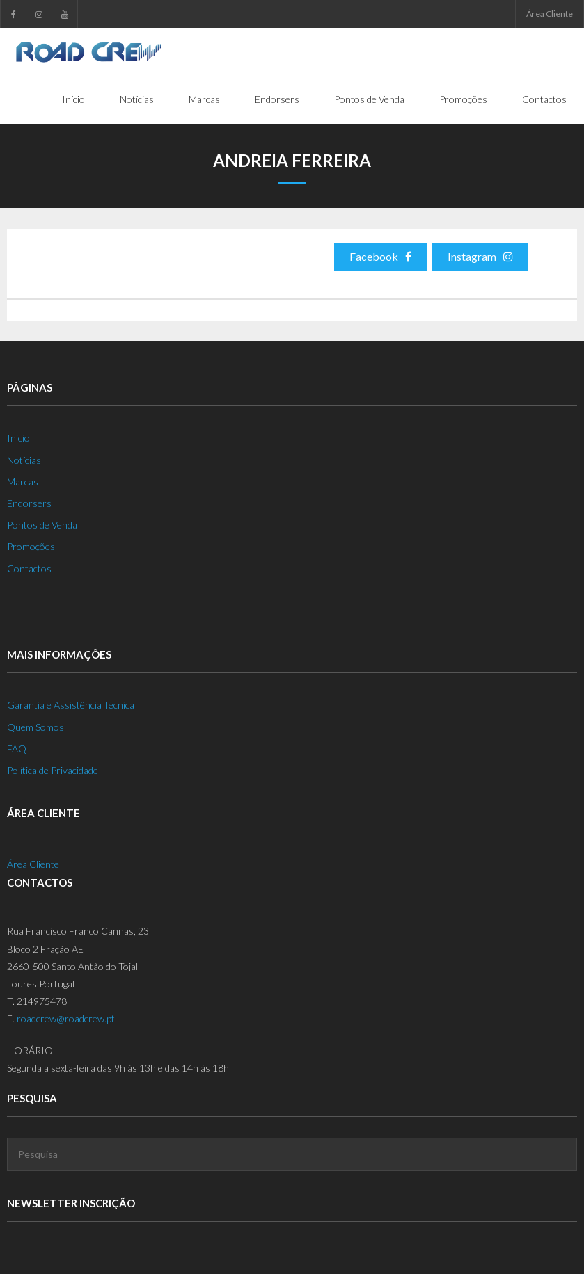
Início (18, 438)
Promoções (31, 546)
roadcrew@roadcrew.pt (66, 1018)
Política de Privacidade (52, 770)
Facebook (380, 256)
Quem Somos (35, 727)
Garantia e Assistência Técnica (70, 705)
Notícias (24, 460)
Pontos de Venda (42, 525)
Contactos (29, 568)
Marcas (22, 481)
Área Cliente (549, 13)
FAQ (16, 749)
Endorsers (29, 503)
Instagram (480, 256)
